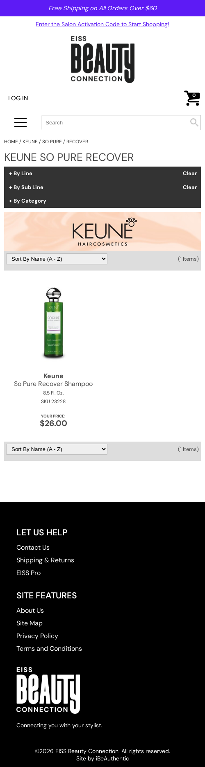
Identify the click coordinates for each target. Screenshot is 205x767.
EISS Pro (28, 572)
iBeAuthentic (112, 758)
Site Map (29, 623)
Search (194, 122)
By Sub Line (28, 187)
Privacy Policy (37, 636)
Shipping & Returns (45, 560)
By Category (30, 201)
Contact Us (33, 547)
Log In (18, 98)
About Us (30, 610)
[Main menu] (20, 122)
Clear (190, 173)
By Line (23, 173)
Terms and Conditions (49, 648)
